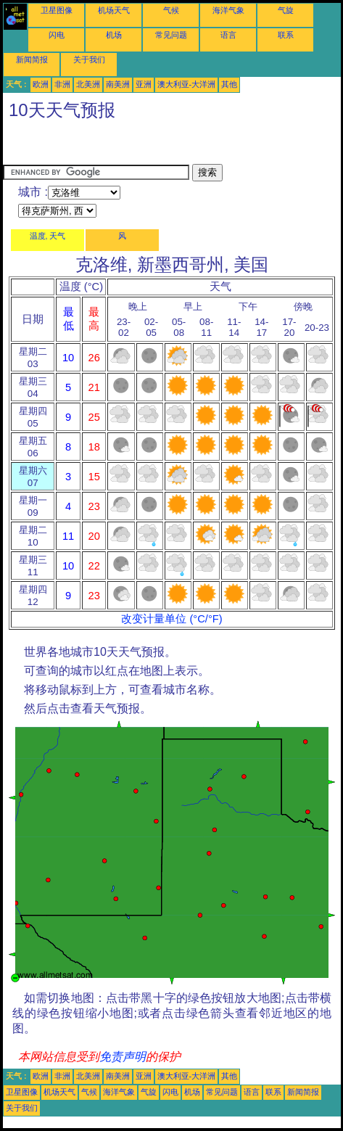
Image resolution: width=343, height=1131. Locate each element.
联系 (286, 34)
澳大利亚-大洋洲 (186, 84)
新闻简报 (32, 59)
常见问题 (171, 34)
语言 (228, 34)
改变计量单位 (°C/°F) (171, 619)
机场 (114, 34)
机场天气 (114, 10)
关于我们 (89, 59)
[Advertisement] (119, 146)
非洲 (62, 84)
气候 (171, 10)
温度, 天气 (48, 235)
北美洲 (88, 84)
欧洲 (41, 84)
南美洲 (118, 84)
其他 (229, 84)
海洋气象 (228, 10)
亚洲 (144, 84)
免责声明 (122, 1056)
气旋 (286, 10)
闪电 (57, 34)
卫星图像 (57, 10)
